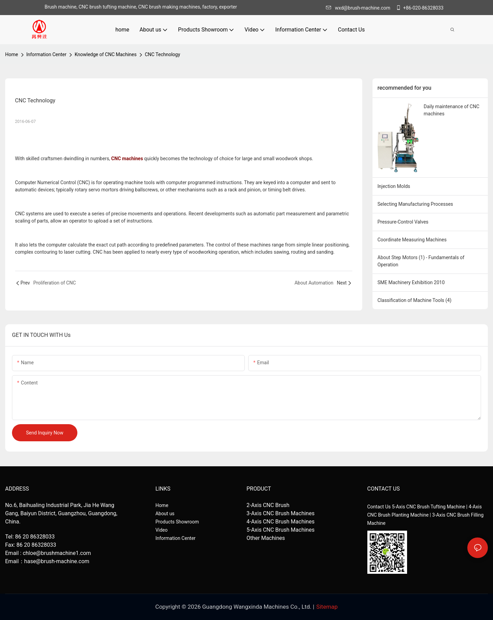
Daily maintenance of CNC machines (452, 110)
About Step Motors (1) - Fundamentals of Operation (421, 261)
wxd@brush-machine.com (360, 8)
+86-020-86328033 (419, 8)
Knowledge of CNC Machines (106, 54)
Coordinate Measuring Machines (412, 239)
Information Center (46, 54)
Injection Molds (394, 186)
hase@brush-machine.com (56, 561)
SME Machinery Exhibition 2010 (411, 282)
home (11, 54)
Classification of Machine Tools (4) (415, 300)
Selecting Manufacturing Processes (415, 204)
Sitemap (327, 606)
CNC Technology (162, 54)
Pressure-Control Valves (403, 222)
